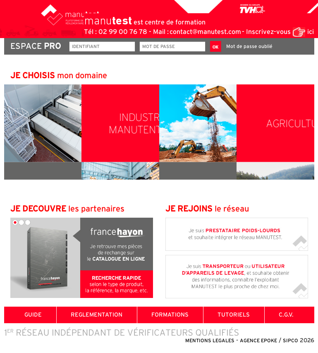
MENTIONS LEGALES (209, 340)
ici (310, 32)
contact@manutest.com (205, 32)
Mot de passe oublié (249, 46)
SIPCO (290, 340)
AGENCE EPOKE (258, 340)
